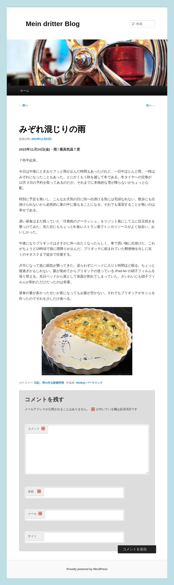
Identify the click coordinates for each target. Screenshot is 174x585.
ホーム (24, 90)
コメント (37, 429)
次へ (150, 105)
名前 (34, 491)
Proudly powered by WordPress (86, 569)
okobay (80, 382)
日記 (36, 382)
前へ (23, 105)
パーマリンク (94, 382)
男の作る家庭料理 (53, 382)
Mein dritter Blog (49, 23)
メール (35, 514)
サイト (32, 536)
